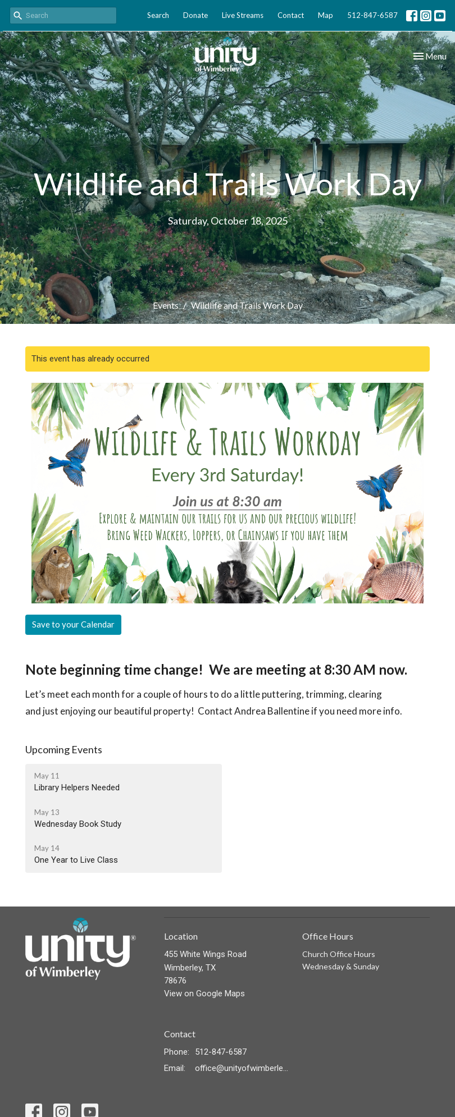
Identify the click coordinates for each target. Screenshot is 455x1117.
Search (158, 15)
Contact (290, 15)
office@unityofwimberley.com (243, 1068)
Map (325, 15)
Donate (195, 15)
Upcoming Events (63, 749)
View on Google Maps (204, 993)
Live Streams (242, 15)
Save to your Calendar (73, 624)
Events (166, 305)
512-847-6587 (372, 15)
